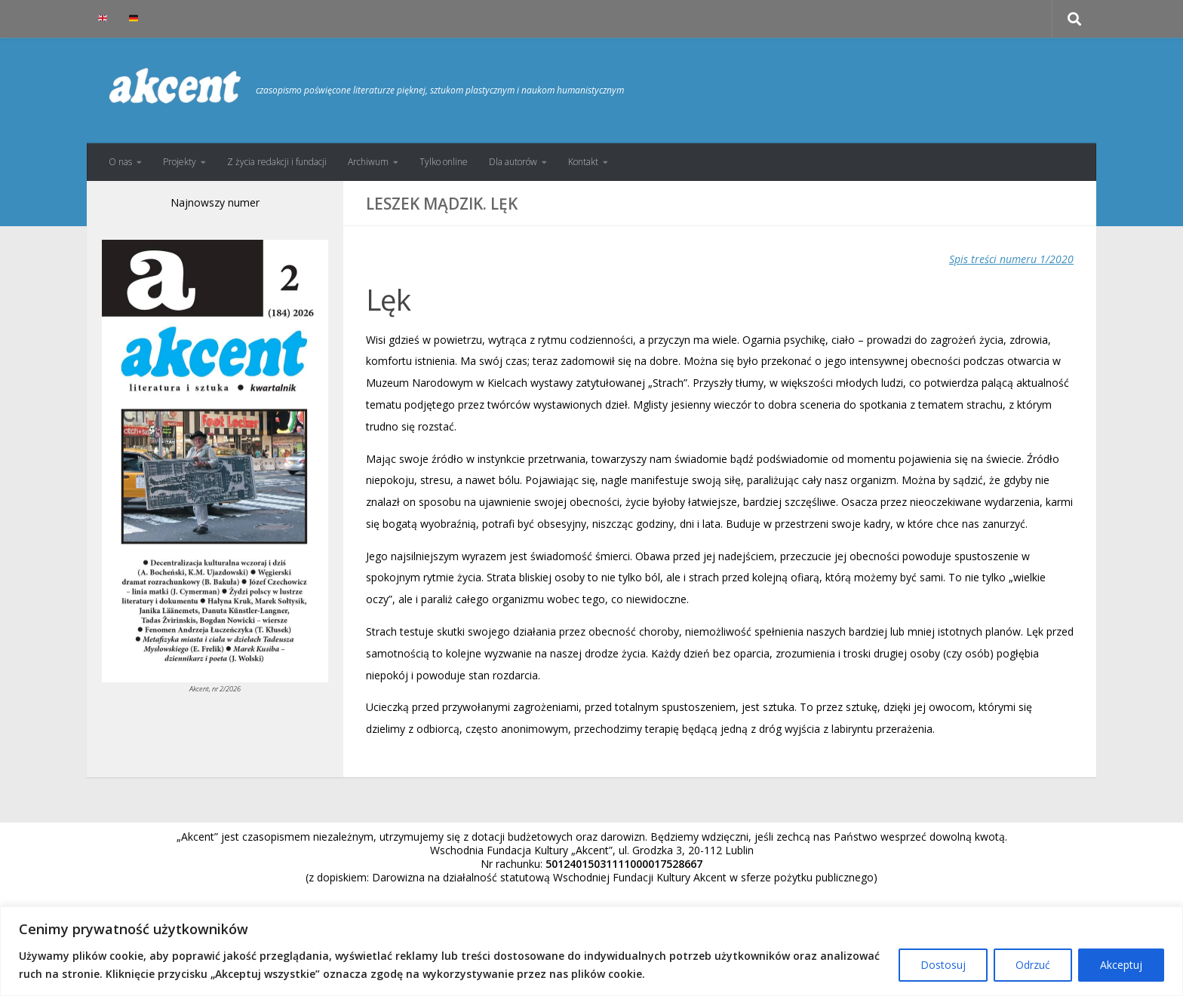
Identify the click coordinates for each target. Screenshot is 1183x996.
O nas (120, 161)
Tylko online (443, 161)
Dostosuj (943, 965)
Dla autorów (513, 161)
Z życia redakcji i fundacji (277, 161)
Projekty (179, 161)
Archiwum (368, 161)
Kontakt (583, 161)
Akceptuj (1121, 965)
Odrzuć (1033, 965)
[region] (591, 951)
